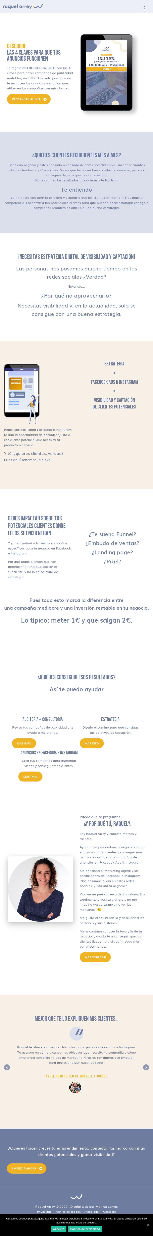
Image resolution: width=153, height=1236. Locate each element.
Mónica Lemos (106, 1206)
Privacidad (44, 1211)
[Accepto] (148, 1225)
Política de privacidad (85, 1229)
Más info (24, 743)
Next (146, 1067)
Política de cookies (68, 1211)
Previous (7, 1067)
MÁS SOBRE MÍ (95, 957)
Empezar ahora (24, 1168)
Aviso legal (91, 1211)
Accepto (58, 1229)
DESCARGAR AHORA (26, 99)
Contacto (109, 1211)
